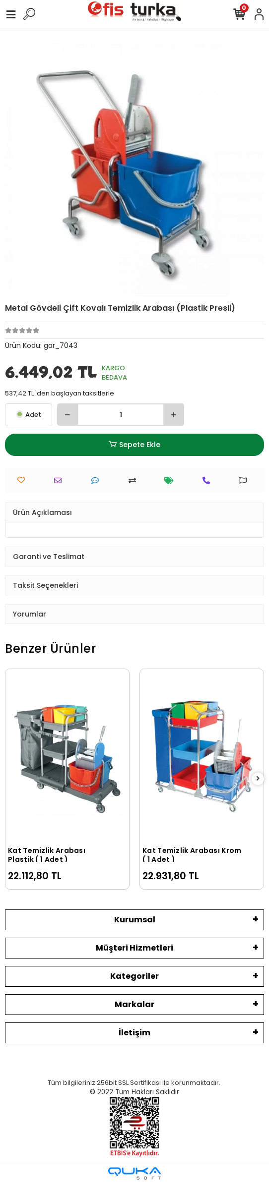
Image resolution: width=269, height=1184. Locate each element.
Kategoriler (134, 976)
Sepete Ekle (134, 445)
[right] (258, 779)
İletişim (134, 1032)
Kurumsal (134, 919)
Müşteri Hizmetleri (134, 948)
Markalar (134, 1004)
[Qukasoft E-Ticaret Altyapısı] (134, 1173)
